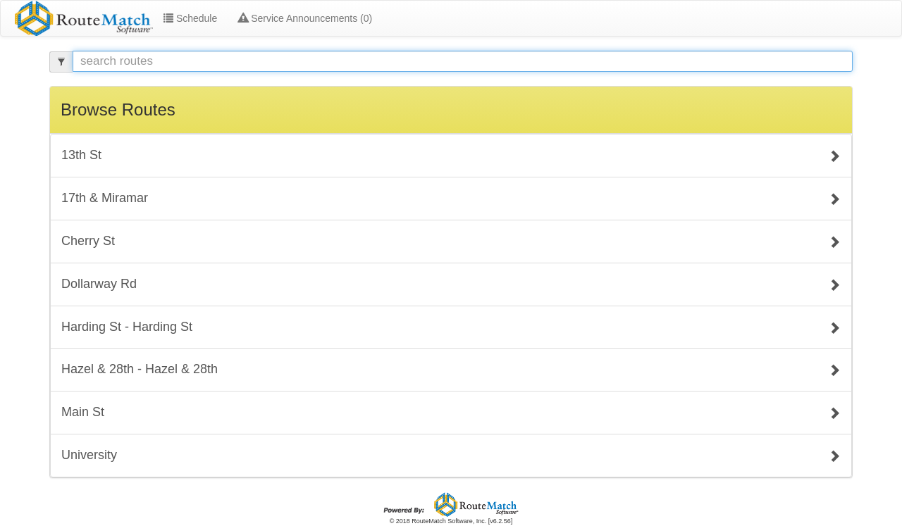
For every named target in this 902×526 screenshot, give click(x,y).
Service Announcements (305, 18)
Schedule (190, 18)
